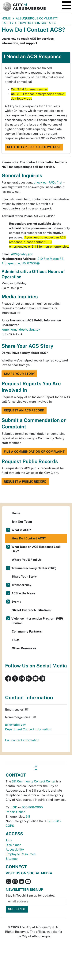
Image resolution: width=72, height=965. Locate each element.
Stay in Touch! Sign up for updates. (30, 895)
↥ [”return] (36, 767)
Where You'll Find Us (26, 560)
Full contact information (22, 740)
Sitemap (12, 858)
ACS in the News (23, 593)
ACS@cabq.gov (22, 254)
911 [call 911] (28, 816)
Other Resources (24, 648)
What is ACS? (21, 530)
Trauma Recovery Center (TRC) (33, 568)
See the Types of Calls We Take (34, 147)
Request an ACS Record (24, 410)
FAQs (15, 640)
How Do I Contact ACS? (29, 538)
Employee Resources (21, 854)
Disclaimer (13, 845)
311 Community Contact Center (33, 781)
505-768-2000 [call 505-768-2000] (32, 807)
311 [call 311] (15, 807)
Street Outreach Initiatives (31, 610)
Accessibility (15, 849)
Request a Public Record (25, 481)
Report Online (15, 812)
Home (6, 18)
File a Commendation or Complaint (34, 451)
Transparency (21, 585)
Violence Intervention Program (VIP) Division (37, 621)
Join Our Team (22, 521)
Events (16, 602)
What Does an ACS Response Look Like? (36, 549)
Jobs (9, 840)
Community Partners (27, 631)
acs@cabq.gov (15, 725)
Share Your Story (19, 374)
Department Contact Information (28, 729)
